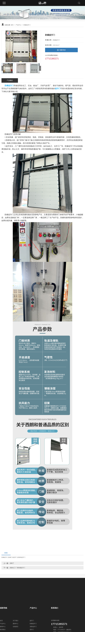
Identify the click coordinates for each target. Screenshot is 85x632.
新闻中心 (3, 626)
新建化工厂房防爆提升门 (17, 567)
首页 (12, 25)
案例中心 (15, 623)
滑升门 (32, 629)
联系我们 (3, 629)
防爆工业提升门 (12, 557)
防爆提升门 (27, 25)
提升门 (32, 620)
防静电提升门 (21, 557)
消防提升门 (33, 626)
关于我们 (15, 620)
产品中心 (18, 25)
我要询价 (61, 50)
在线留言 (15, 626)
